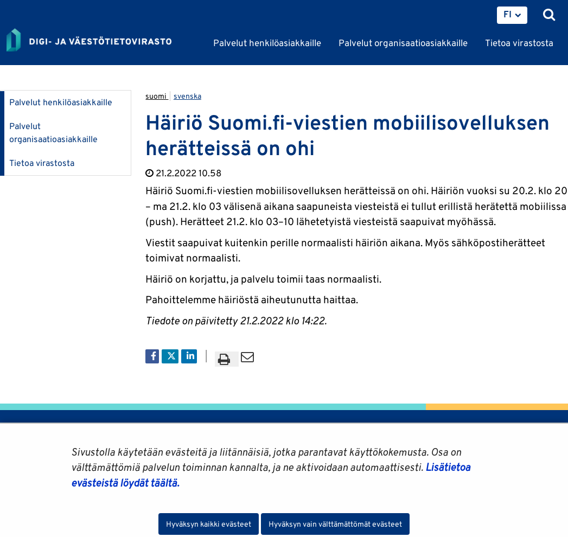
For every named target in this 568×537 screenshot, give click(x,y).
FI (507, 14)
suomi (156, 96)
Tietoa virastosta (41, 163)
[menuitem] (512, 15)
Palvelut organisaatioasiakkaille (53, 132)
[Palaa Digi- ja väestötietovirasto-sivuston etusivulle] (89, 40)
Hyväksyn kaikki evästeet (208, 524)
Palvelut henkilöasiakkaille (60, 102)
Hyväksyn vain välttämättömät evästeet (335, 524)
